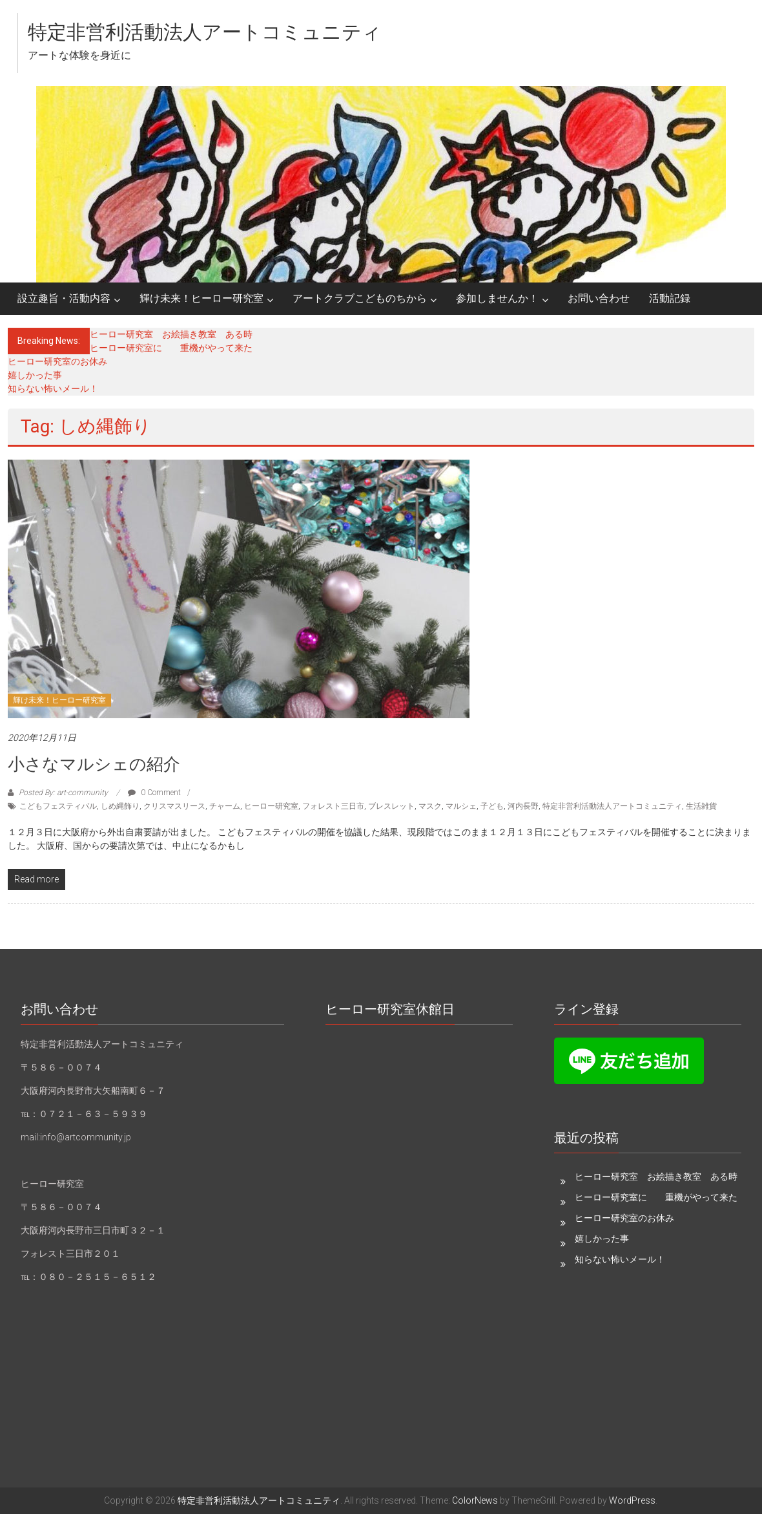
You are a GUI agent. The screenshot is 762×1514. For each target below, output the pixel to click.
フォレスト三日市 (333, 806)
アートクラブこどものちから (360, 298)
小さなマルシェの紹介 (94, 764)
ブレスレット (391, 806)
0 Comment (154, 792)
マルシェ (461, 806)
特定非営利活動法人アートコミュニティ (205, 32)
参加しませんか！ (497, 298)
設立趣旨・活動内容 (63, 298)
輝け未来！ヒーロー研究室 (201, 298)
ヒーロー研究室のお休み (57, 361)
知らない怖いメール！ (53, 388)
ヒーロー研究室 (271, 806)
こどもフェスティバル (58, 806)
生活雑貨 (701, 806)
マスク (430, 806)
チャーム (224, 806)
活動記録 (669, 298)
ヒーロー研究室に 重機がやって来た (171, 348)
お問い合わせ (599, 298)
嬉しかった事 (35, 375)
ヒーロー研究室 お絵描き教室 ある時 (171, 334)
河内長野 (523, 806)
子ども (492, 806)
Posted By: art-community (63, 792)
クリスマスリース (174, 806)
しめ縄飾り (120, 806)
